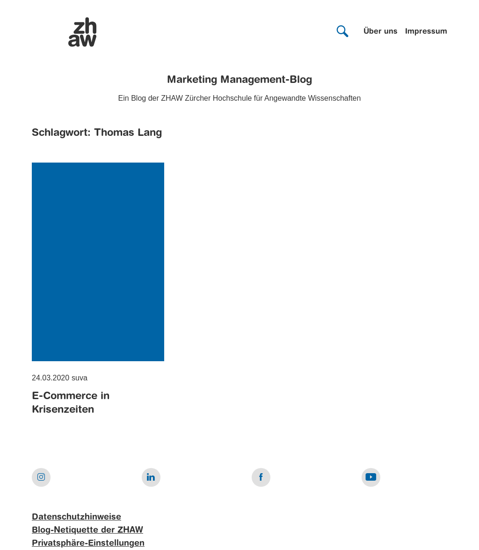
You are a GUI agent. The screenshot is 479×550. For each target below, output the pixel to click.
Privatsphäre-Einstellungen (88, 543)
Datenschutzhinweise (76, 517)
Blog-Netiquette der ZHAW (87, 530)
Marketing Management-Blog (239, 80)
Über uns (380, 32)
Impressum (426, 32)
